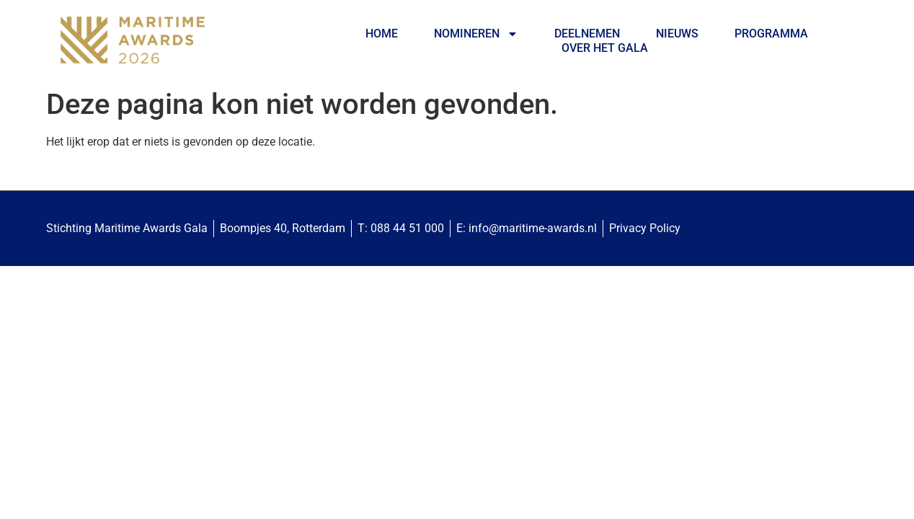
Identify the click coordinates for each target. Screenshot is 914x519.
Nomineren (476, 34)
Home (381, 33)
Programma (771, 33)
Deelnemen (587, 33)
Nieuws (677, 33)
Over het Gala (605, 48)
